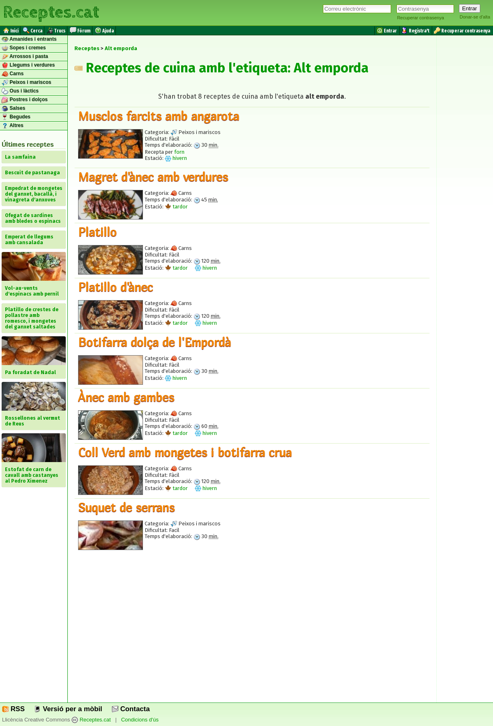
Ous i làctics (20, 91)
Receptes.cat (51, 12)
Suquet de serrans (126, 507)
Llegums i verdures (28, 65)
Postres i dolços (25, 100)
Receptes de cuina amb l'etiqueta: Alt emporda (221, 68)
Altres (12, 126)
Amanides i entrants (29, 39)
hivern (176, 158)
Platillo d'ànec (115, 287)
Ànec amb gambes (126, 397)
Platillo (97, 232)
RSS (13, 709)
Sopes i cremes (24, 48)
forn (179, 152)
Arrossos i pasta (25, 56)
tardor (176, 206)
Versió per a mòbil (68, 709)
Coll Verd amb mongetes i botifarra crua (185, 452)
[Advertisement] (252, 631)
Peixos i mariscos (26, 82)
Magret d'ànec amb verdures (153, 177)
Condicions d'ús (140, 720)
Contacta (131, 709)
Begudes (16, 117)
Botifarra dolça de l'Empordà (154, 342)
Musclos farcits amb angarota (158, 116)
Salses (13, 108)
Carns (12, 74)
